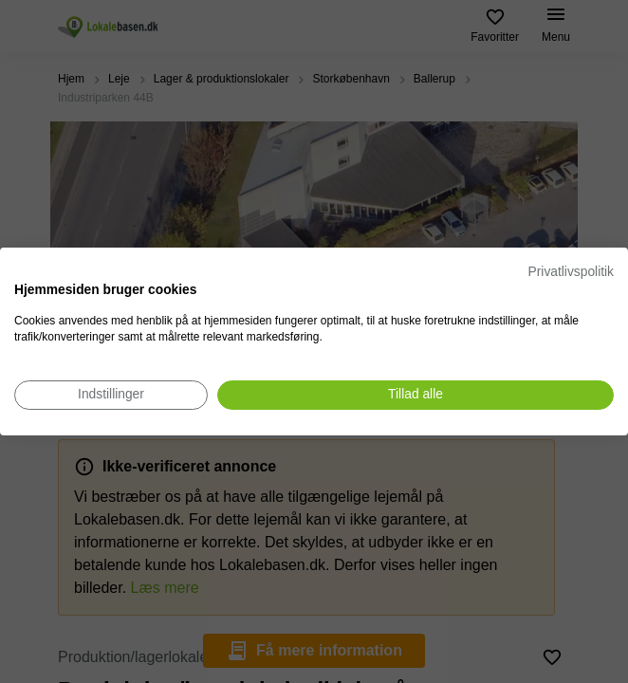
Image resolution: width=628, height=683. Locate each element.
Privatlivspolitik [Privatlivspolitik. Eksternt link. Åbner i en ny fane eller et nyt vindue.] (571, 272)
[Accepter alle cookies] (415, 395)
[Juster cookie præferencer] (111, 395)
